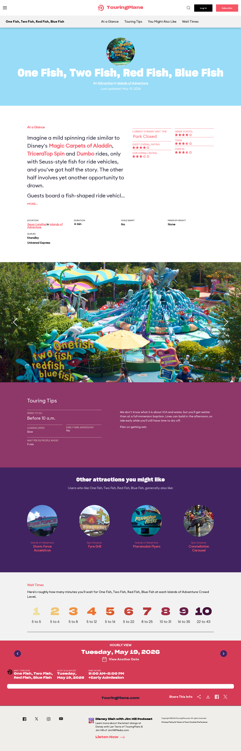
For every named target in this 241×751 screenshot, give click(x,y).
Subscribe (227, 8)
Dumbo (85, 153)
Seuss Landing (36, 224)
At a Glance (110, 21)
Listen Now (111, 737)
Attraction (105, 83)
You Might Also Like (162, 21)
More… (32, 204)
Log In (203, 8)
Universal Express (38, 242)
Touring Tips (133, 21)
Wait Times (190, 21)
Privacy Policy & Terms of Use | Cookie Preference (184, 722)
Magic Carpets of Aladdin (80, 145)
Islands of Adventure (132, 83)
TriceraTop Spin (46, 153)
